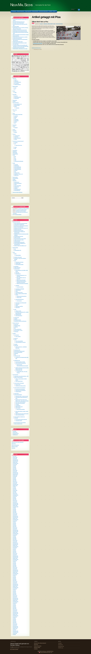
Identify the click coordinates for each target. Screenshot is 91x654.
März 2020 (14, 512)
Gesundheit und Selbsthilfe (19, 288)
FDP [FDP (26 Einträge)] (24, 61)
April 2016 (14, 565)
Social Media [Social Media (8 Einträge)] (18, 67)
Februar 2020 (15, 513)
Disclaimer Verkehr (17, 325)
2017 (15, 249)
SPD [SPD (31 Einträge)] (22, 67)
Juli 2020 (14, 507)
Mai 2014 (14, 592)
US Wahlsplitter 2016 (18, 370)
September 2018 (15, 533)
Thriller (15, 92)
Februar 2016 (15, 567)
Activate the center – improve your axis (21, 396)
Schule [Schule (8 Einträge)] (14, 67)
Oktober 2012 (15, 614)
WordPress (51, 651)
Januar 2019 (15, 528)
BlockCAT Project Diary (17, 229)
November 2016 (15, 557)
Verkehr (14, 179)
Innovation (14, 130)
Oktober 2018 (15, 532)
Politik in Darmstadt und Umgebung (22, 283)
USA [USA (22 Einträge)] (15, 71)
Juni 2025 (14, 465)
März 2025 (14, 469)
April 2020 (14, 511)
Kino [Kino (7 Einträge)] (14, 63)
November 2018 (15, 531)
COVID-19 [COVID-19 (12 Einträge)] (17, 59)
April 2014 (14, 593)
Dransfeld (15, 344)
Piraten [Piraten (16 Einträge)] (20, 66)
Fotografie (15, 142)
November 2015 (15, 571)
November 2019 (15, 517)
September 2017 (15, 546)
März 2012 (14, 622)
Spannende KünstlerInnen (19, 299)
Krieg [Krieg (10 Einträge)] (19, 63)
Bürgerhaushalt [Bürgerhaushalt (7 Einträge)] (14, 58)
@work (15, 79)
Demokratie (16, 164)
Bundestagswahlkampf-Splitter (20, 361)
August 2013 (15, 602)
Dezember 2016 (15, 555)
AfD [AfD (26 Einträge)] (14, 55)
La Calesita (17, 404)
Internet (14, 134)
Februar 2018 (15, 540)
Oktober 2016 (15, 558)
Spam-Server (16, 331)
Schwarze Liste (16, 317)
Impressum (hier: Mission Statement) (18, 442)
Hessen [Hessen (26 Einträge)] (21, 62)
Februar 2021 (15, 500)
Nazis (15, 171)
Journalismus (15, 150)
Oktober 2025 (15, 462)
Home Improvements (17, 82)
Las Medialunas (17, 405)
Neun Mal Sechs (21, 5)
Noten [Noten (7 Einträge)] (13, 66)
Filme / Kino (15, 109)
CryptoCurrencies (17, 135)
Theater (15, 147)
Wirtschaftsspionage (17, 189)
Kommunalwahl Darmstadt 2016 (20, 363)
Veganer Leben (19, 297)
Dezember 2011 (15, 626)
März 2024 (14, 480)
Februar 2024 (15, 482)
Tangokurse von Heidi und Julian (24, 208)
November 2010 (15, 630)
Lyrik (15, 143)
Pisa (39, 49)
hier (12, 646)
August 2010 (15, 633)
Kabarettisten (16, 266)
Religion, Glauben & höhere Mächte (21, 293)
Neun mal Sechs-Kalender (18, 352)
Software (15, 139)
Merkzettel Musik (18, 314)
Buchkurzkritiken (18, 255)
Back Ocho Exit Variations (21, 409)
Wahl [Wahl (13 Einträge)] (22, 71)
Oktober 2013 (15, 600)
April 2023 (14, 489)
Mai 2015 (14, 578)
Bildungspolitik (50, 23)
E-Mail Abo (16, 326)
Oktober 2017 (15, 545)
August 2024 (15, 476)
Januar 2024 (15, 483)
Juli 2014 (14, 589)
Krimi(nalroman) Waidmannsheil (19, 351)
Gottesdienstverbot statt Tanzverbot (18, 47)
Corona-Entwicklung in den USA (20, 342)
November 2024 (15, 473)
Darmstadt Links (18, 273)
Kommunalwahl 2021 (17, 97)
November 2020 (15, 504)
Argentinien (16, 115)
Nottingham (16, 353)
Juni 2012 (14, 619)
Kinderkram (15, 151)
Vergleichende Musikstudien (18, 161)
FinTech (15, 184)
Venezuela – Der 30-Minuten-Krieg (18, 22)
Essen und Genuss (16, 102)
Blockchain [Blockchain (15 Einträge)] (26, 57)
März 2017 (14, 552)
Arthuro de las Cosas (18, 145)
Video (15, 148)
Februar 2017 (15, 553)
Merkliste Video (17, 263)
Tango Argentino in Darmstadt (19, 383)
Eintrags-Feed (15, 432)
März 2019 (14, 526)
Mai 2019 (14, 524)
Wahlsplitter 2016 (17, 360)
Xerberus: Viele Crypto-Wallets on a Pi (20, 245)
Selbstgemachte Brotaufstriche (21, 296)
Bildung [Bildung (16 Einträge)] (14, 57)
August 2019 (15, 520)
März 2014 (14, 594)
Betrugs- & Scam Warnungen (18, 226)
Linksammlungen (17, 268)
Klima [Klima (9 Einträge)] (17, 63)
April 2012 (14, 621)
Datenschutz (15, 100)
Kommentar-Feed (15, 433)
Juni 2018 (14, 537)
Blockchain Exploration (16, 221)
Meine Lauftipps (18, 336)
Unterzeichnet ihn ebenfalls (37, 43)
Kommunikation (15, 153)
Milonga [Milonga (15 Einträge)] (18, 65)
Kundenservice (16, 186)
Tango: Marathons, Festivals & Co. (19, 416)
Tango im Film (16, 393)
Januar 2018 (15, 541)
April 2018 (14, 538)
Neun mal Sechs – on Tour (18, 330)
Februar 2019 (15, 527)
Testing (41, 49)
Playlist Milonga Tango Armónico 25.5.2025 (20, 42)
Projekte (14, 333)
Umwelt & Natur (16, 172)
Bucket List (16, 338)
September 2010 (15, 632)
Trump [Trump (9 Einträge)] (18, 70)
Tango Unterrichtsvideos (18, 394)
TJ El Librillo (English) (18, 420)
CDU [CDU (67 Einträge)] (20, 58)
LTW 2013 (15, 170)
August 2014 (15, 588)
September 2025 (15, 463)
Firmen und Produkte (17, 185)
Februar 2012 (15, 623)
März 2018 (14, 539)
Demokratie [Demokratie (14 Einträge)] (15, 61)
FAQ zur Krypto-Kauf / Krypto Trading (20, 238)
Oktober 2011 (15, 628)
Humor (14, 129)
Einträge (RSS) (42, 652)
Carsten (41, 23)
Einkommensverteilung (18, 183)
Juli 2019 (14, 521)
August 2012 (15, 616)
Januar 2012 (15, 625)
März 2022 (14, 492)
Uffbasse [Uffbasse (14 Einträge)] (23, 70)
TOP (51, 652)
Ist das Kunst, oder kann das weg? (18, 141)
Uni (14, 89)
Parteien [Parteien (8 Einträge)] (15, 66)
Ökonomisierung (36, 49)
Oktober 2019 (15, 518)
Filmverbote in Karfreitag (19, 262)
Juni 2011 (14, 629)
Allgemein (45, 23)
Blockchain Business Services (18, 230)
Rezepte (15, 106)
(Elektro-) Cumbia (18, 310)
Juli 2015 (14, 575)
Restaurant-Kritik (17, 105)
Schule (54, 23)
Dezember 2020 (15, 503)
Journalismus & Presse (19, 292)
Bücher (15, 253)
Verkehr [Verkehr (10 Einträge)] (19, 71)
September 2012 (15, 615)
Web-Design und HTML (19, 306)
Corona (15, 339)
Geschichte (14, 124)
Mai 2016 (14, 564)
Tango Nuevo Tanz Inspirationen (20, 390)
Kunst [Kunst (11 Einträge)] (23, 63)
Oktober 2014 (15, 586)
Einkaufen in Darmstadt (18, 257)
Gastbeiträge (16, 80)
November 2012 (15, 613)
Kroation (15, 121)
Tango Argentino (15, 178)
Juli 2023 (14, 486)
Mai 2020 (14, 510)
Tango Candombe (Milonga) (19, 414)
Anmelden (14, 431)
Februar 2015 (15, 581)
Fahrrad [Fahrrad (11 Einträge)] (20, 61)
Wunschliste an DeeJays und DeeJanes (20, 321)
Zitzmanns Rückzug (16, 35)
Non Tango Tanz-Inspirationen (20, 389)
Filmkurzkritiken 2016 (17, 250)
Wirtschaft (14, 180)
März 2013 (14, 608)
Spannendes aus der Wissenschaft (20, 302)
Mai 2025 (14, 466)
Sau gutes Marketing (20, 286)
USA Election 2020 (17, 355)
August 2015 (15, 574)
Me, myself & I (16, 83)
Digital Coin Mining (17, 237)
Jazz (15, 157)
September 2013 (15, 601)
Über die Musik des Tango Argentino (20, 422)
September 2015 (15, 573)
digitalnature (44, 651)
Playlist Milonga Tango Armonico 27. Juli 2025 (20, 36)
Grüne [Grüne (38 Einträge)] (15, 63)
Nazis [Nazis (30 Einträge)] (26, 65)
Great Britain (16, 119)
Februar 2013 (15, 609)
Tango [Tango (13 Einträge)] (27, 67)
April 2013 (14, 607)
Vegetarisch (17, 107)
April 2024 (14, 479)
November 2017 (15, 544)
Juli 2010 (14, 634)
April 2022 (14, 491)
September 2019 (15, 519)
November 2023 (15, 484)
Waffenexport (16, 175)
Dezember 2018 (15, 530)
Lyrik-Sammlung (19, 300)
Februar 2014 (15, 595)
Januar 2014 (15, 596)
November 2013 (15, 599)
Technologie (17, 303)
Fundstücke (17, 285)
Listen (14, 252)
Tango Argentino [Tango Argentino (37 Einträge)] (17, 69)
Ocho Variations (17, 407)
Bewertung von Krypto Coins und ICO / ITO (21, 228)
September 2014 (15, 587)
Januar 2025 (15, 471)
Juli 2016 (14, 561)
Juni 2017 (14, 548)
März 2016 (14, 566)
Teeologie (15, 318)
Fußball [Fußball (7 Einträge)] (27, 61)
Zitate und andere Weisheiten (17, 192)
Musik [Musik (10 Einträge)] (22, 65)
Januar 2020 (15, 514)
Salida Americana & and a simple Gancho (21, 413)
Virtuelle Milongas (18, 391)
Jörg (13, 214)
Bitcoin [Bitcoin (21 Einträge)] (19, 57)
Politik (14, 163)
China (15, 118)
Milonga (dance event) (19, 406)
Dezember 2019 (15, 516)
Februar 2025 (15, 470)
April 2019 (14, 525)
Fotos (14, 113)
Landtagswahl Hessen (17, 169)
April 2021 (14, 498)
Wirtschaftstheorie (17, 190)
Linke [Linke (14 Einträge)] (27, 63)
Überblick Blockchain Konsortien (19, 242)
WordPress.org (15, 434)
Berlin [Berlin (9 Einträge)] (27, 55)
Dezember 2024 (15, 472)
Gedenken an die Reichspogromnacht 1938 (20, 29)
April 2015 (14, 579)
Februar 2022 (15, 493)
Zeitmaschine (17, 307)
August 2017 (15, 547)
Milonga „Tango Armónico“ (18, 377)
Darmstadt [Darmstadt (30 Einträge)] (25, 60)
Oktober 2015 (15, 572)
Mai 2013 (14, 606)
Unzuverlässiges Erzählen (19, 264)
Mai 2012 (14, 620)
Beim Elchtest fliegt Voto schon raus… (19, 21)
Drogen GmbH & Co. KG (18, 104)
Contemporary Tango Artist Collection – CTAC (21, 376)
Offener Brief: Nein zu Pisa (40, 21)
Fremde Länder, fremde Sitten (17, 114)
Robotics (15, 132)
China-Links (17, 272)
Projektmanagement (17, 84)
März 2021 (14, 499)
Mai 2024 (14, 478)
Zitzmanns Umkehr (16, 26)
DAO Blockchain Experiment (18, 236)
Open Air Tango (17, 384)
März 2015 (14, 580)
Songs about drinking (18, 315)
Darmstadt (14, 94)
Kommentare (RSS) (47, 652)
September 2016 (15, 559)
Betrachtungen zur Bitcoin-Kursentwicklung (21, 225)
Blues (15, 156)
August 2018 (15, 534)
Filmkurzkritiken (15, 247)
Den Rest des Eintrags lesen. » (36, 47)
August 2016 (15, 560)
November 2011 (15, 627)
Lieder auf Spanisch (17, 267)
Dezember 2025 (15, 459)
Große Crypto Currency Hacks (19, 239)
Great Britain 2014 (17, 349)
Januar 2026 (15, 458)
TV (14, 111)
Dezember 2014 (15, 584)
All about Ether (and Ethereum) (19, 224)
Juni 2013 (14, 605)
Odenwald (15, 127)
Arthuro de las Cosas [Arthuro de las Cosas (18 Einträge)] (21, 55)
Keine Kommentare (59, 23)
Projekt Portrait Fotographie (17, 38)
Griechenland (16, 120)
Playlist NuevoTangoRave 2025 (18, 41)
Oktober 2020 (15, 505)
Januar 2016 (15, 568)
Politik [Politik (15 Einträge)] (24, 66)
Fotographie (16, 345)
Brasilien (15, 117)
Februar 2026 (15, 457)
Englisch (14, 101)
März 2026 (14, 456)
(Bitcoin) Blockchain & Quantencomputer (20, 223)
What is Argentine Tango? (18, 423)
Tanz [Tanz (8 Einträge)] (25, 68)
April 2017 (14, 551)
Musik (15, 309)
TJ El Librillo (16, 417)
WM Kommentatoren (17, 319)
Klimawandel (15, 152)
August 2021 (15, 496)
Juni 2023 (14, 487)
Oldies (15, 158)
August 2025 (15, 464)
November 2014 (15, 585)
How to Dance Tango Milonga (20, 403)
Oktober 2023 (15, 485)
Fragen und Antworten (17, 329)
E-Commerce (16, 136)
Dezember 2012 (15, 612)
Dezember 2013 (15, 598)
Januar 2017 (15, 554)
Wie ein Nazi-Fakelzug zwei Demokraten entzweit (20, 34)
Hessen (14, 126)
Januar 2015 (15, 582)
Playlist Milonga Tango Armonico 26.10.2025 (20, 31)
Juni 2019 (14, 523)
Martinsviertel (16, 98)
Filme (15, 260)
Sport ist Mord (15, 177)
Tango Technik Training (19, 381)
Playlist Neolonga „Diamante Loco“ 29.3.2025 (20, 48)
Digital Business (16, 182)
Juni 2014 (14, 591)
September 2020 (15, 506)
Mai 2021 (14, 497)
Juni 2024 (14, 477)
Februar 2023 (15, 490)
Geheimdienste (16, 165)
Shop (15, 354)
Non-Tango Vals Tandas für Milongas (21, 419)
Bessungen (16, 95)
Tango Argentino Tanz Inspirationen (19, 387)
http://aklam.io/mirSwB (14, 649)
